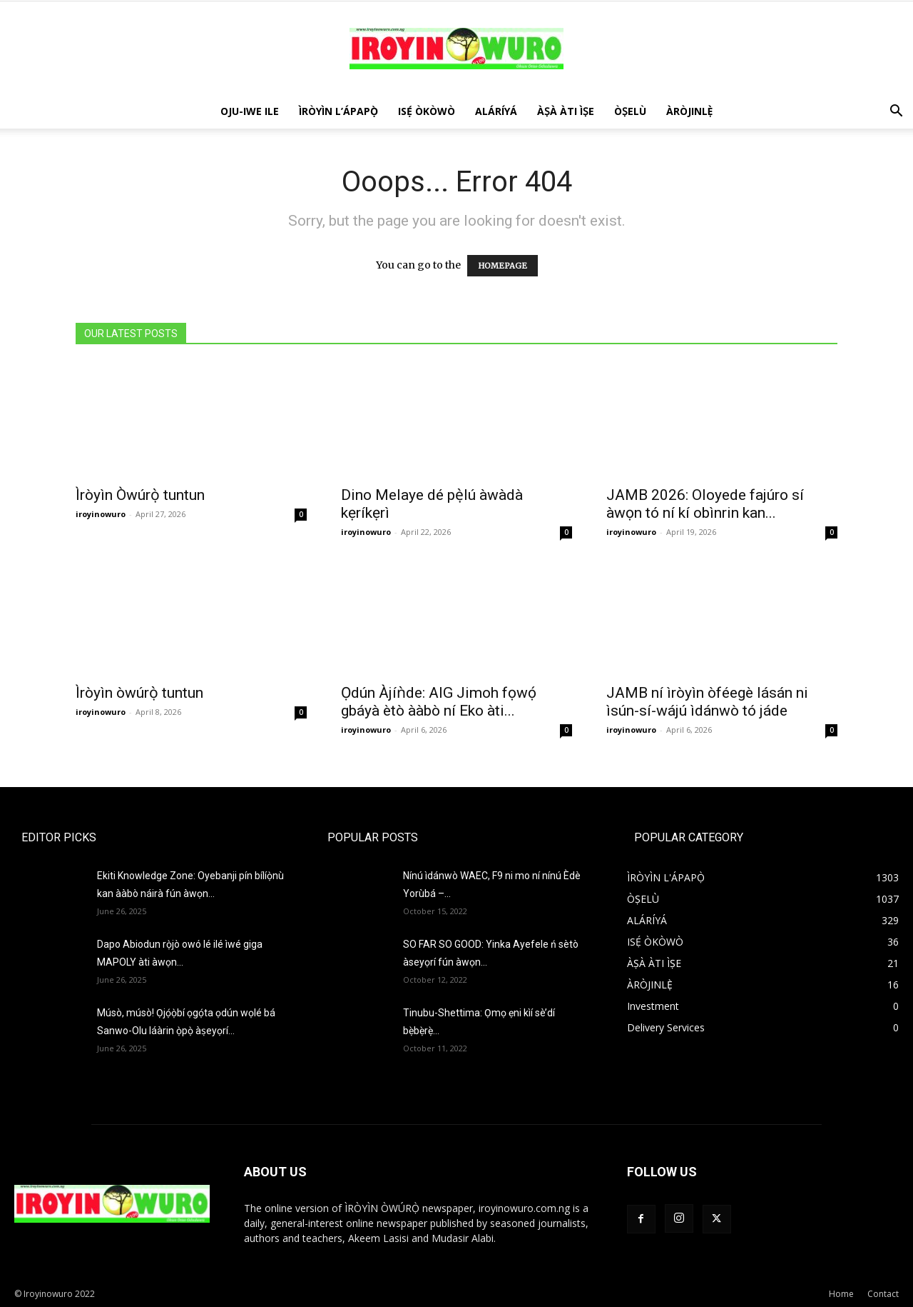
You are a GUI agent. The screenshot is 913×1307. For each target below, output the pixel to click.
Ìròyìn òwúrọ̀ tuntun (139, 692)
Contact (883, 1294)
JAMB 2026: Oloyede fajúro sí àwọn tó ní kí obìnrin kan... (705, 503)
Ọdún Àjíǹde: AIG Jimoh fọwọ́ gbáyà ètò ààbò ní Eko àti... (438, 701)
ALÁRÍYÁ (496, 111)
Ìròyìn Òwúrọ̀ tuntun (140, 495)
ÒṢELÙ (630, 111)
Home (841, 1294)
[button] (896, 112)
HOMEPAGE (502, 266)
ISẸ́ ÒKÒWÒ (426, 111)
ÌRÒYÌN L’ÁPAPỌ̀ (338, 111)
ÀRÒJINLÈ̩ (689, 111)
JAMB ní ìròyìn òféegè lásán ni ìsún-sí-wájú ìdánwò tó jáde (707, 701)
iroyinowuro (101, 514)
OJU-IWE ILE (249, 111)
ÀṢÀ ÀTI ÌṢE (565, 111)
